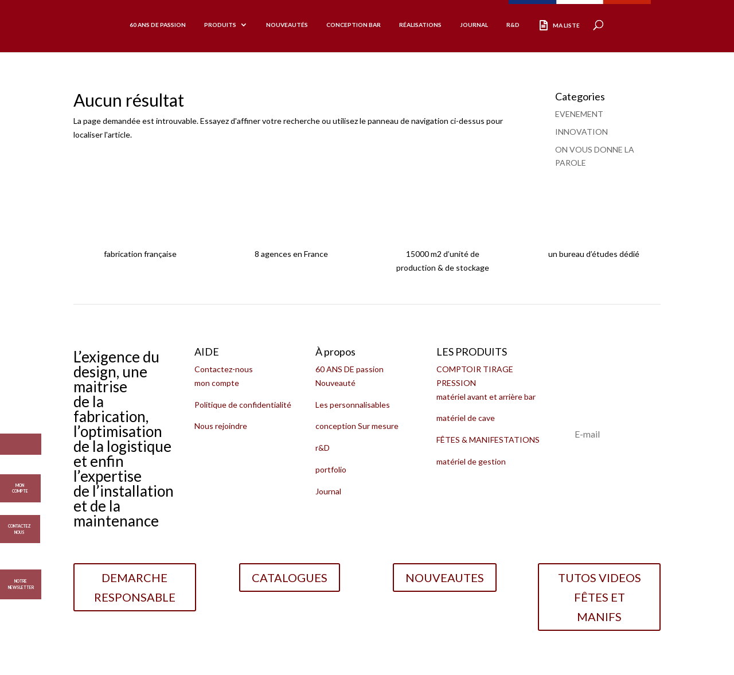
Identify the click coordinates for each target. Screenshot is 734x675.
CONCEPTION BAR (353, 24)
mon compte (216, 383)
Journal (474, 24)
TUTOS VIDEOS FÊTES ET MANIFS (599, 597)
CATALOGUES (289, 577)
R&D (513, 24)
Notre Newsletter (21, 584)
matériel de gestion (471, 461)
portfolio (330, 469)
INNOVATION (581, 131)
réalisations (420, 24)
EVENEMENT (579, 114)
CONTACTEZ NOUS (19, 525)
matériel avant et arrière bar (486, 396)
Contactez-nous (223, 369)
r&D (322, 447)
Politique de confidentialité (242, 404)
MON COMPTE (20, 484)
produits (220, 24)
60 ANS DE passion (349, 369)
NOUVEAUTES (444, 577)
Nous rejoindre (220, 426)
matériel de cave (465, 418)
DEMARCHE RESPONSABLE (134, 587)
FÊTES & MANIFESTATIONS (488, 439)
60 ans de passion (158, 24)
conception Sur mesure (357, 426)
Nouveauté (335, 383)
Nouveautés (287, 24)
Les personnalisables (352, 404)
